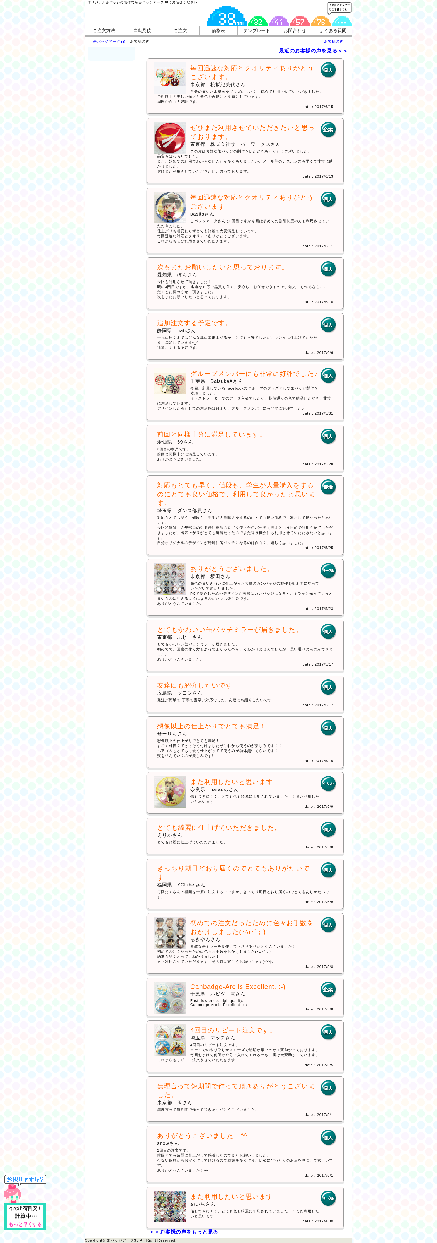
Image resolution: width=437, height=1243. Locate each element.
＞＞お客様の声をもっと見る (184, 1232)
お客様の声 (334, 41)
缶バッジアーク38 (109, 41)
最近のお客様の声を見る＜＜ (313, 51)
